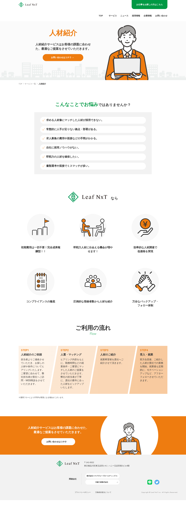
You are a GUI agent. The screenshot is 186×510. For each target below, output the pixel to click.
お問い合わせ (161, 16)
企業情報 (148, 16)
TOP (20, 89)
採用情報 (136, 16)
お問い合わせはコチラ (61, 61)
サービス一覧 (30, 89)
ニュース (124, 16)
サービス (113, 16)
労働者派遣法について (105, 502)
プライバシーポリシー (80, 502)
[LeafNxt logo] (33, 10)
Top (101, 16)
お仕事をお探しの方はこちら (149, 4)
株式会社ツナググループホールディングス (100, 483)
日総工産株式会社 (100, 491)
